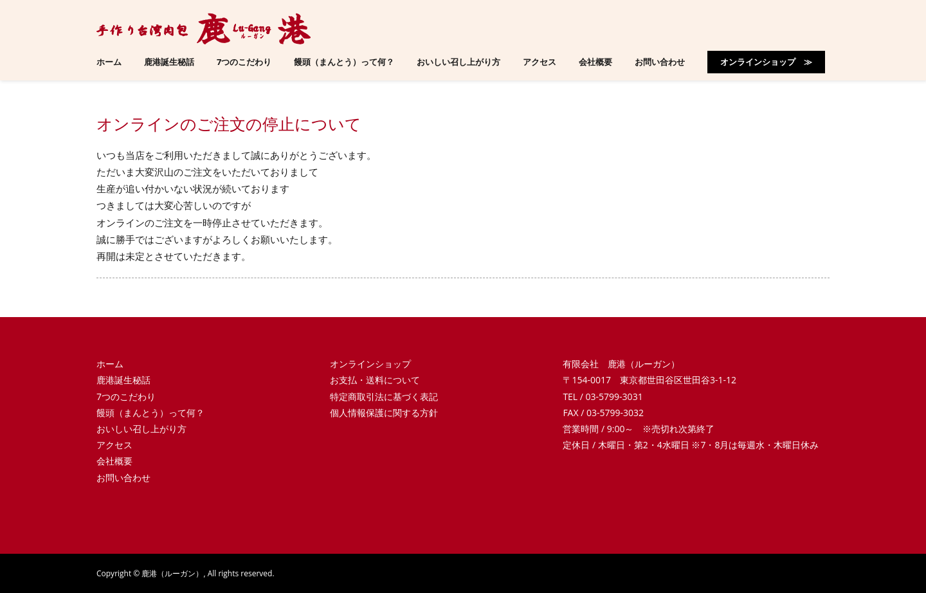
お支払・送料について (375, 380)
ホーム (109, 364)
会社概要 (114, 461)
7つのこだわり (126, 396)
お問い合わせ (123, 477)
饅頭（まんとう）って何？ (150, 412)
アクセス (114, 445)
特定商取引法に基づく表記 (384, 396)
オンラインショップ (370, 364)
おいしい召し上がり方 (141, 429)
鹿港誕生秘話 (123, 380)
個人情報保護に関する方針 (384, 412)
